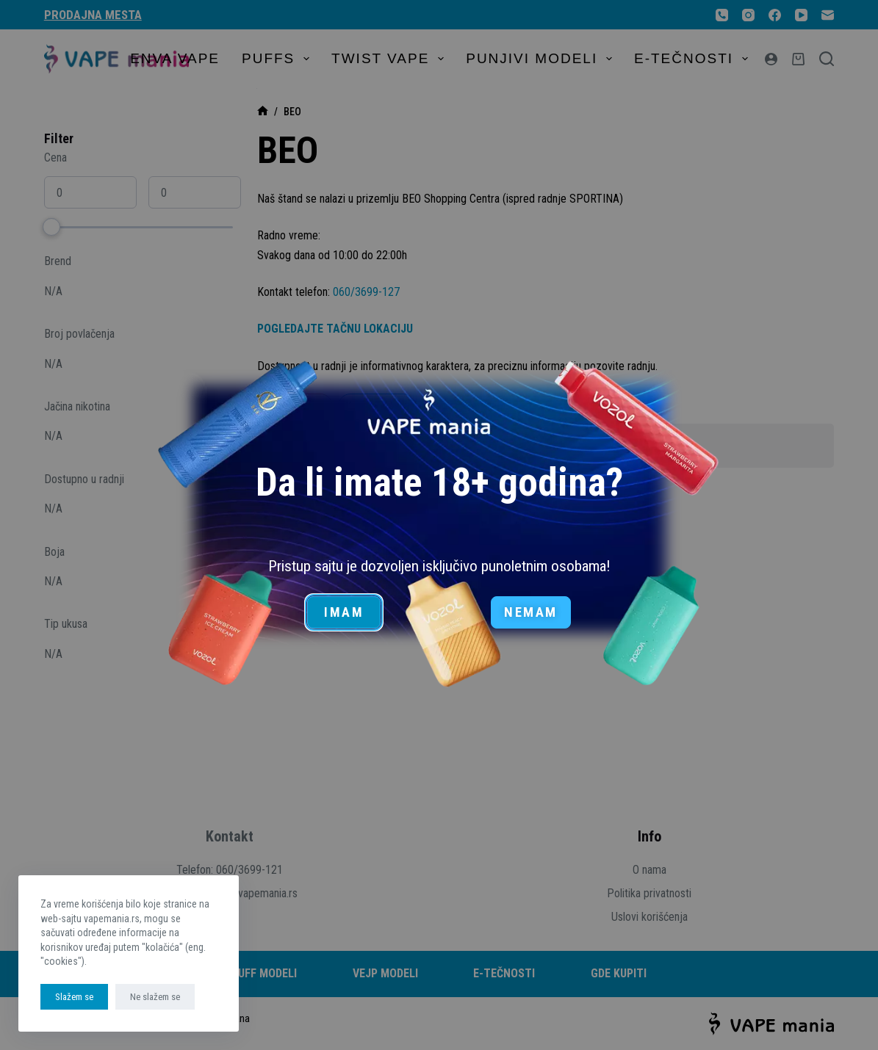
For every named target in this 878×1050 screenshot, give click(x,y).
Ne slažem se (155, 996)
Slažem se (74, 996)
